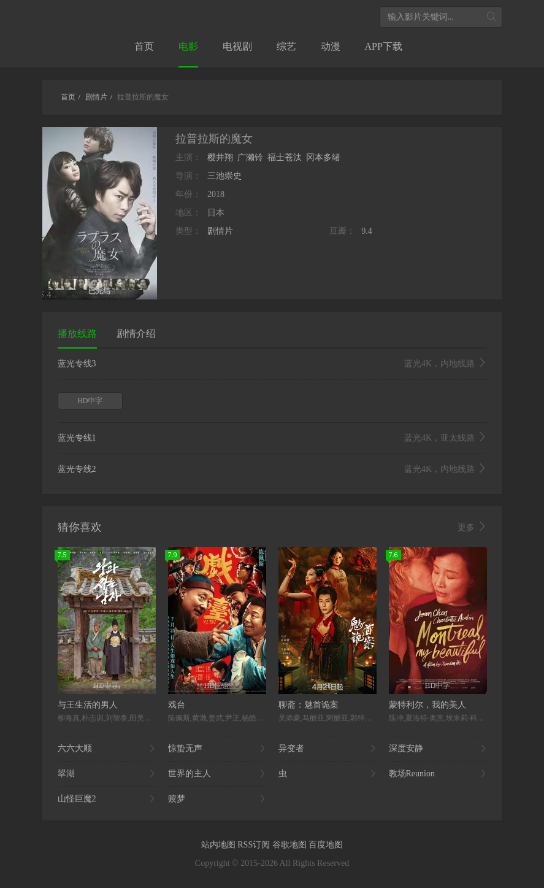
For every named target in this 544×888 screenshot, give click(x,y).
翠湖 (107, 774)
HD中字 (89, 400)
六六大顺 (107, 749)
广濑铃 (250, 157)
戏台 (176, 704)
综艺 (286, 46)
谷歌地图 (290, 844)
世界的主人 (217, 774)
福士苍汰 (284, 157)
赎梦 (217, 799)
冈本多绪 (323, 157)
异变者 (327, 749)
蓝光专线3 (272, 364)
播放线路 (77, 333)
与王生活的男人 (88, 704)
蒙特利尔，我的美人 (427, 704)
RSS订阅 (254, 844)
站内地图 (219, 844)
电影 (188, 46)
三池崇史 (224, 175)
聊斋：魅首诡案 (308, 704)
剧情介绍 (136, 333)
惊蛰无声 (217, 749)
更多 (472, 527)
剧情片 (220, 231)
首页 (144, 46)
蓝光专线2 (272, 469)
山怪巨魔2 (107, 799)
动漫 (330, 46)
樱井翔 (220, 157)
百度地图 (325, 844)
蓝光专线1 (272, 438)
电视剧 (237, 46)
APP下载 (383, 46)
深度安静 (438, 749)
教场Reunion (438, 774)
